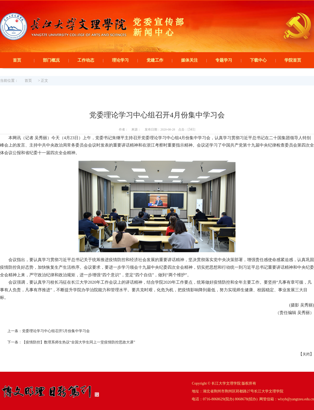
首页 (17, 60)
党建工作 (155, 60)
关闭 (306, 354)
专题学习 (223, 60)
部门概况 (51, 60)
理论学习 (120, 60)
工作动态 (85, 60)
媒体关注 (189, 60)
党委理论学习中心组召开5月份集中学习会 (56, 331)
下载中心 (258, 60)
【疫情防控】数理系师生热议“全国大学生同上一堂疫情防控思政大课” (78, 342)
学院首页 (292, 60)
